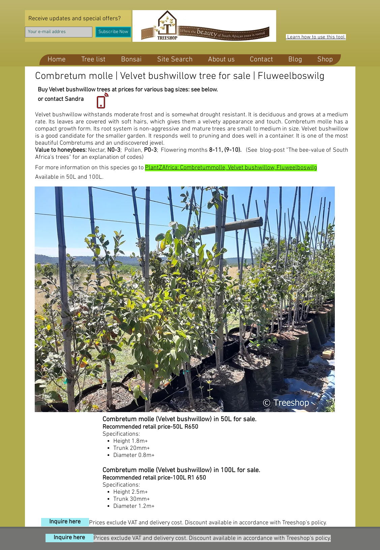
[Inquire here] (65, 522)
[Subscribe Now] (113, 32)
